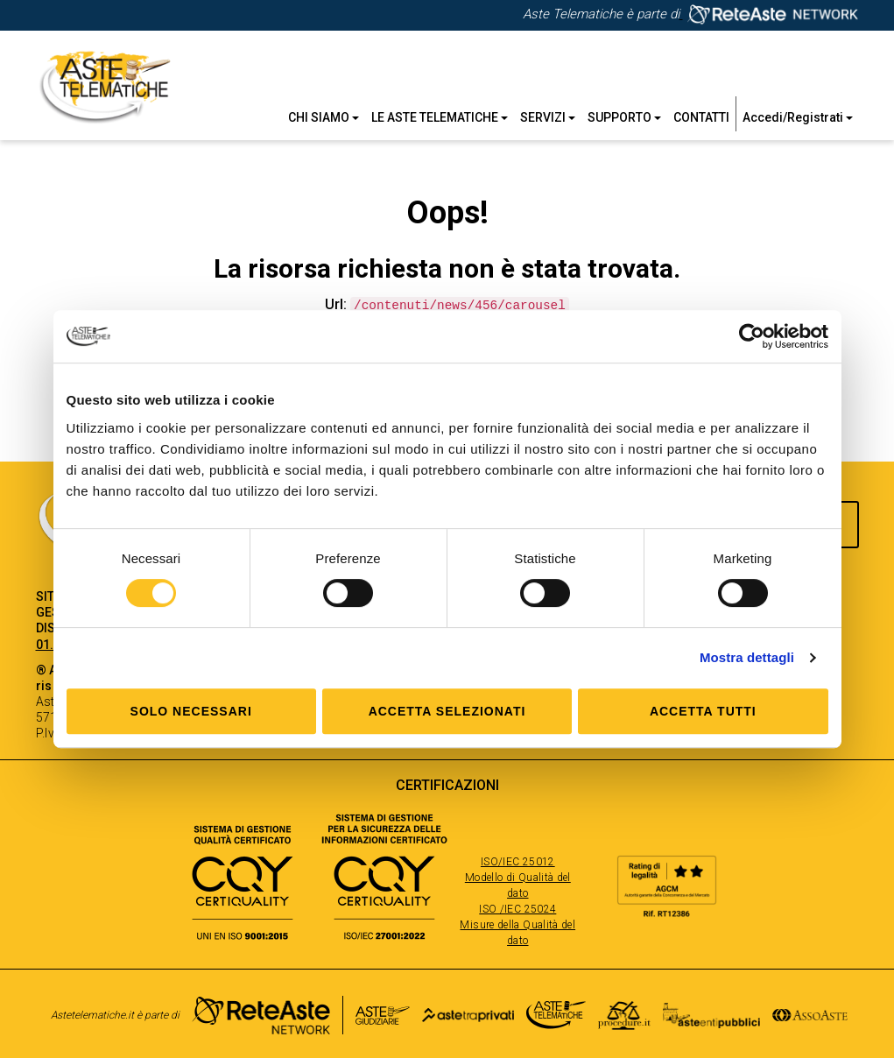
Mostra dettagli (747, 657)
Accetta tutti (703, 711)
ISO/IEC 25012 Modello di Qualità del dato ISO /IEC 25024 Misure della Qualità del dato (517, 899)
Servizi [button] (547, 117)
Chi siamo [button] (323, 117)
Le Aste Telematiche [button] (439, 117)
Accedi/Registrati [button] (798, 117)
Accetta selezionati (447, 711)
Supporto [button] (624, 117)
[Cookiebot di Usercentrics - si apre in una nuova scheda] (751, 336)
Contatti (701, 117)
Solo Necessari (191, 711)
